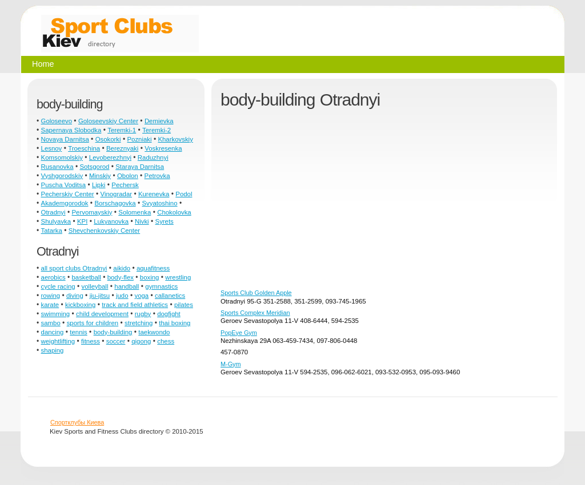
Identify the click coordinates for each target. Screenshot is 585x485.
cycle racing (58, 286)
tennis (78, 332)
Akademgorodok (65, 203)
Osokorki (108, 139)
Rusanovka (57, 166)
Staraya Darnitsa (139, 166)
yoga (141, 295)
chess (165, 341)
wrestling (178, 277)
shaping (52, 350)
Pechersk (124, 184)
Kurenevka (153, 194)
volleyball (95, 286)
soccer (116, 341)
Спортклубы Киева (77, 422)
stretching (139, 323)
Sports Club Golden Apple (256, 292)
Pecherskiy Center (67, 194)
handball (126, 286)
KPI (82, 221)
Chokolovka (174, 212)
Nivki (142, 221)
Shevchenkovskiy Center (104, 230)
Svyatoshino (159, 203)
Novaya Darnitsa (65, 139)
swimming (55, 313)
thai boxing (174, 323)
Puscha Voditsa (63, 184)
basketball (86, 277)
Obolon (127, 175)
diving (74, 295)
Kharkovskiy (175, 139)
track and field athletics (135, 304)
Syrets (164, 221)
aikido (121, 268)
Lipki (98, 184)
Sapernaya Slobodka (71, 130)
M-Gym (231, 364)
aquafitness (153, 268)
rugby (143, 313)
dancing (52, 332)
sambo (51, 323)
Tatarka (51, 230)
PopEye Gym (239, 332)
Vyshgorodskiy (62, 175)
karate (50, 304)
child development (102, 313)
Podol (183, 194)
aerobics (53, 277)
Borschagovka (114, 203)
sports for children (93, 323)
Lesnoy (51, 148)
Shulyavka (56, 221)
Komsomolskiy (62, 157)
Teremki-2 (156, 130)
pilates (183, 304)
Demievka (159, 121)
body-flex (120, 277)
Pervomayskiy (92, 212)
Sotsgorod (94, 166)
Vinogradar (117, 194)
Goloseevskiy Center (108, 121)
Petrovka (157, 175)
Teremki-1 (121, 130)
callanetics (170, 295)
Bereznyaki (122, 148)
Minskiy (100, 175)
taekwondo (154, 332)
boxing (149, 277)
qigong (141, 341)
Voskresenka (163, 148)
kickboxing (80, 304)
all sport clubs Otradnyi (74, 268)
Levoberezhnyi (110, 157)
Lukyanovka (111, 221)
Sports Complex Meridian (255, 312)
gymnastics (161, 286)
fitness (90, 341)
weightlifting (58, 341)
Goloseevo (56, 121)
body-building (113, 332)
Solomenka (134, 212)
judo (122, 295)
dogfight (169, 313)
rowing (51, 295)
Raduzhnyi (153, 157)
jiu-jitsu (100, 295)
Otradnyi (53, 212)
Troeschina (84, 148)
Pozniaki (139, 139)
